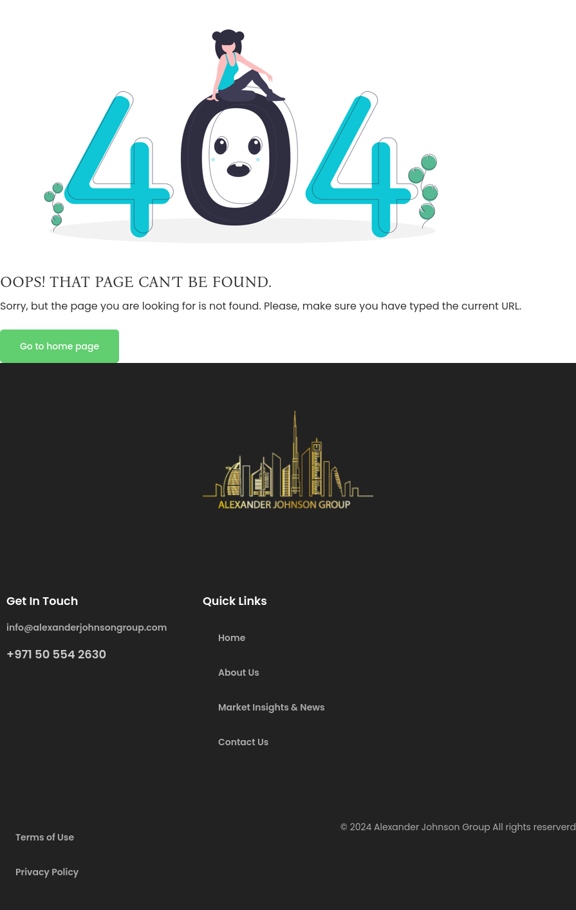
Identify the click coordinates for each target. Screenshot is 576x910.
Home (231, 637)
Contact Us (243, 742)
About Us (238, 672)
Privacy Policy (47, 872)
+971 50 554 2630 (56, 654)
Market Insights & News (271, 707)
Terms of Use (44, 837)
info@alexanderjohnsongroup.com (86, 627)
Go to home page (59, 346)
